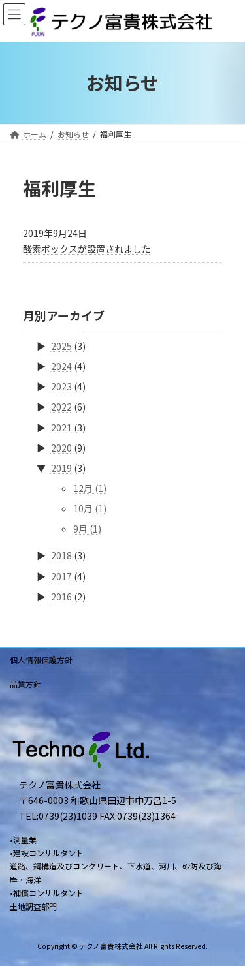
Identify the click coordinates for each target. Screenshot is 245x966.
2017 (61, 575)
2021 (61, 426)
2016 (61, 595)
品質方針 (25, 683)
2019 (61, 467)
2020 (61, 447)
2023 (61, 386)
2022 (61, 406)
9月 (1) (87, 528)
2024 (61, 366)
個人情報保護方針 (41, 659)
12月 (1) (89, 488)
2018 (61, 555)
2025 (61, 345)
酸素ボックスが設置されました (87, 248)
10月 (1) (89, 508)
